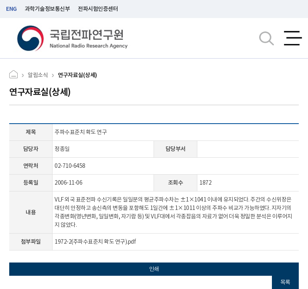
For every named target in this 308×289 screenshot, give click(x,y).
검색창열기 (266, 38)
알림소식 (38, 75)
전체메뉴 (293, 38)
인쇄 (154, 269)
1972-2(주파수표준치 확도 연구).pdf (95, 241)
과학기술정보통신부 (47, 8)
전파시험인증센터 (98, 8)
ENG (11, 8)
